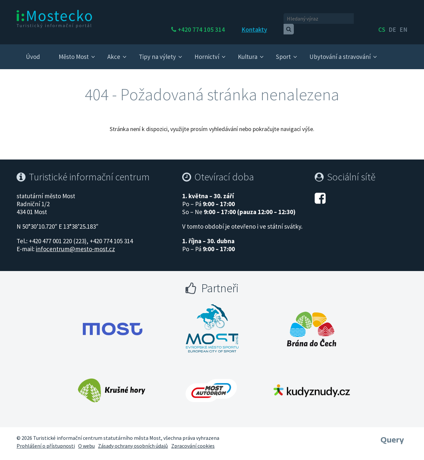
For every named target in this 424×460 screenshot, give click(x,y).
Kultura (247, 50)
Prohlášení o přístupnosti (46, 439)
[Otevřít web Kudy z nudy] (311, 384)
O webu (86, 439)
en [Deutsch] (403, 19)
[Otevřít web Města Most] (113, 322)
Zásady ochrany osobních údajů (133, 439)
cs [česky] (381, 19)
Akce (113, 50)
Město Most (74, 50)
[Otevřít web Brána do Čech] (311, 322)
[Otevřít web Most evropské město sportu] (212, 322)
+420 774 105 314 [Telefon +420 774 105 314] (219, 19)
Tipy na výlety (157, 50)
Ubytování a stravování (340, 50)
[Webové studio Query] (392, 432)
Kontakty (272, 19)
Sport (283, 50)
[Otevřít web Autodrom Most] (211, 384)
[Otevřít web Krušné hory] (112, 384)
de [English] (392, 19)
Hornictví (206, 50)
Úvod (33, 50)
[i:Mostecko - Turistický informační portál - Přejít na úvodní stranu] (55, 18)
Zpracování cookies (193, 439)
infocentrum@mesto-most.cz (75, 243)
